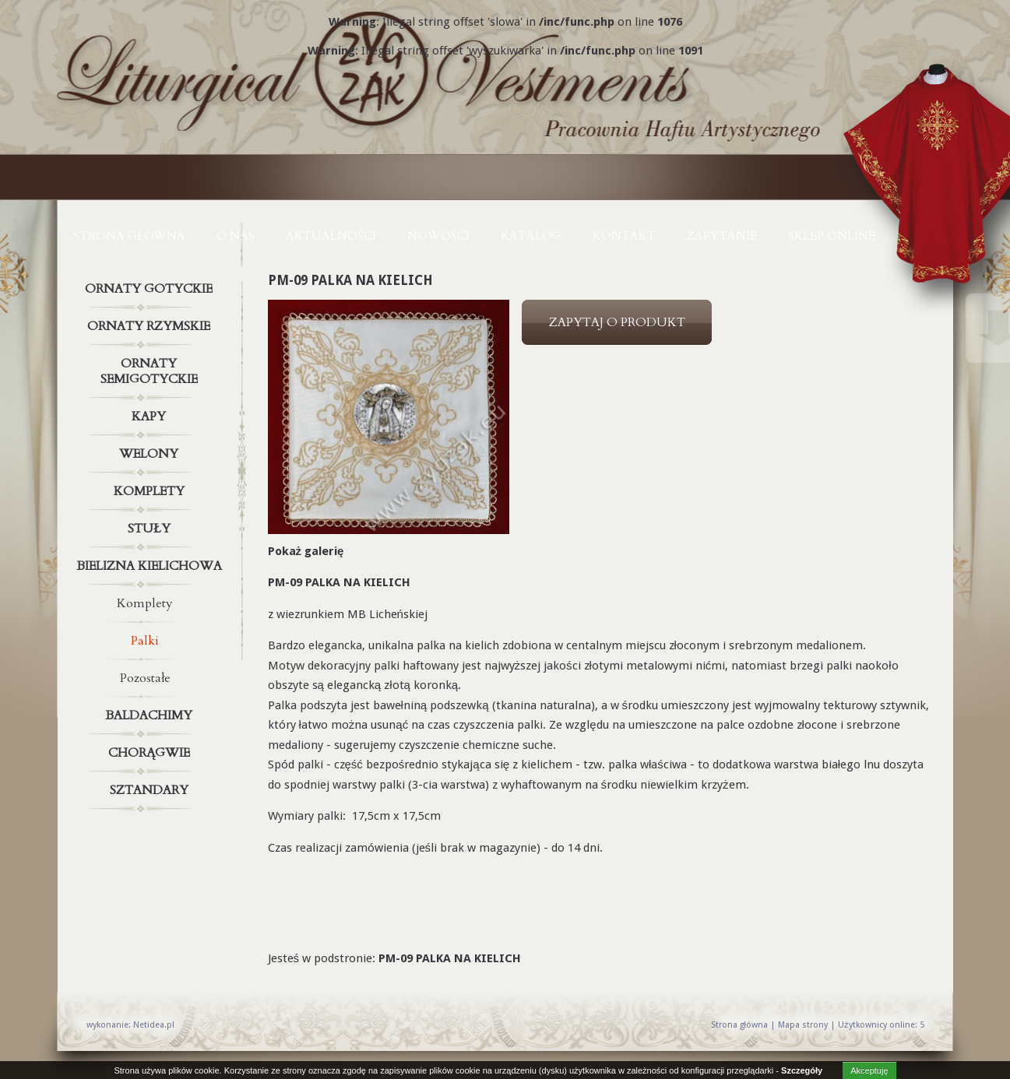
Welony (151, 454)
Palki (145, 640)
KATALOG (531, 236)
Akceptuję (869, 1070)
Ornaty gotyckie (151, 289)
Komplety (151, 491)
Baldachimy (151, 715)
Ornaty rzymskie (151, 326)
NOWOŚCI (438, 236)
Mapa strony (803, 1025)
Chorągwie (151, 753)
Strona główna (129, 236)
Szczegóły (801, 1070)
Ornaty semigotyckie (151, 368)
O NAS (235, 236)
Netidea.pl (153, 1025)
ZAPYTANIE (722, 236)
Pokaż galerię (306, 551)
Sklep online (831, 236)
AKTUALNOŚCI (331, 236)
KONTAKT (624, 236)
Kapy (151, 416)
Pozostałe (145, 678)
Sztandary (151, 790)
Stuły (151, 528)
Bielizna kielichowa (151, 566)
